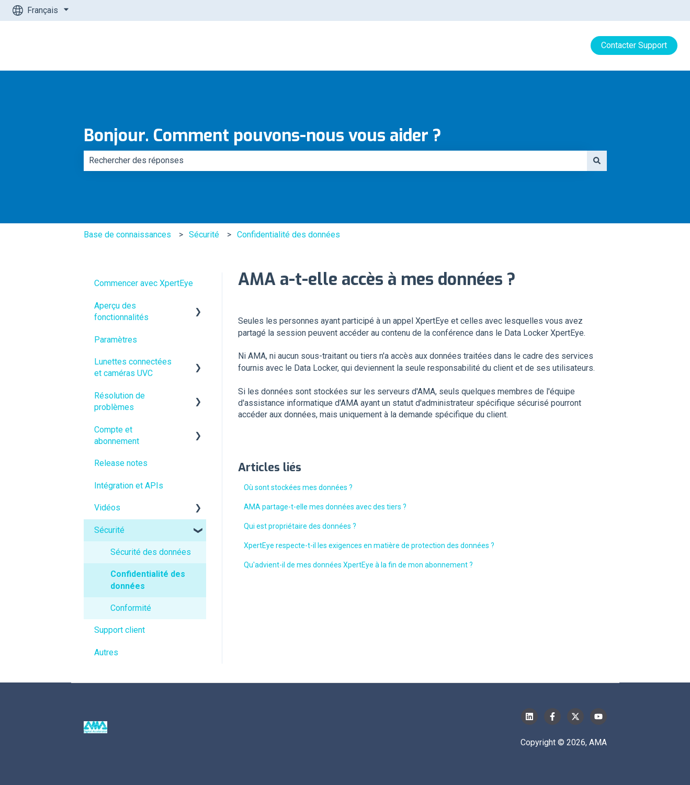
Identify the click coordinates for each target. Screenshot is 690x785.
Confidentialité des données (288, 235)
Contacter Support (634, 45)
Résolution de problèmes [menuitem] (119, 401)
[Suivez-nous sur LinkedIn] (529, 716)
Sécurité (204, 235)
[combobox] (335, 160)
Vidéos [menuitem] (107, 508)
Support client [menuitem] (119, 630)
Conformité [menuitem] (130, 608)
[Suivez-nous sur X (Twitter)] (575, 716)
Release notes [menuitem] (121, 463)
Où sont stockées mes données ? (298, 487)
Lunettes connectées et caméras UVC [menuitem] (133, 367)
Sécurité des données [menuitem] (150, 552)
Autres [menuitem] (106, 652)
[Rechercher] (597, 160)
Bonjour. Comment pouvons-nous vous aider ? (263, 135)
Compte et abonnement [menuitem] (116, 435)
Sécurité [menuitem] (109, 530)
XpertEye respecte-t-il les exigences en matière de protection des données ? (369, 545)
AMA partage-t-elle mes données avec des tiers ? (325, 507)
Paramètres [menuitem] (115, 340)
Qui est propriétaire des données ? (300, 526)
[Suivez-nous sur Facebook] (552, 716)
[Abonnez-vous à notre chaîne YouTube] (598, 716)
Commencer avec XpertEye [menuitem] (143, 283)
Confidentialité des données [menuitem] (147, 579)
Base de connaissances (127, 235)
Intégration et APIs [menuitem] (128, 486)
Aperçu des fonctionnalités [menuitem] (121, 311)
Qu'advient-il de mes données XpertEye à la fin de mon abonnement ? (358, 565)
